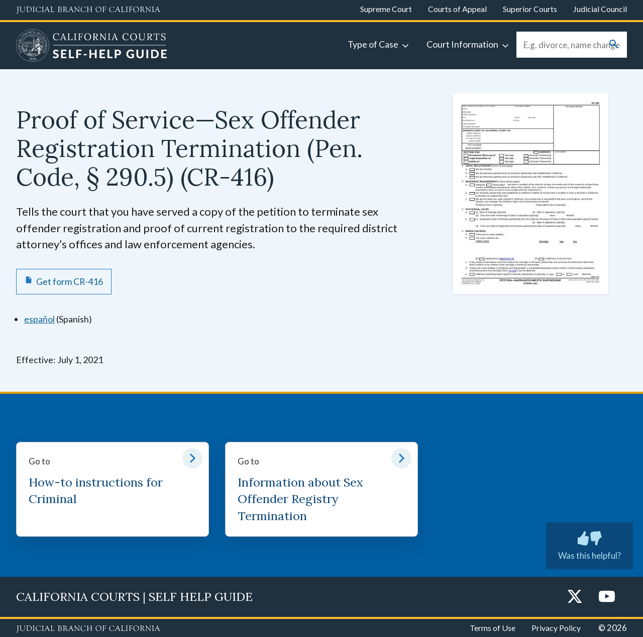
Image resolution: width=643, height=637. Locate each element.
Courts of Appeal (457, 9)
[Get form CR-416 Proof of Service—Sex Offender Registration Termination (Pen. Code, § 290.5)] (64, 281)
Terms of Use (492, 627)
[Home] (91, 46)
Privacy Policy (556, 627)
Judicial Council (600, 9)
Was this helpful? (589, 544)
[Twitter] (575, 597)
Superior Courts (530, 9)
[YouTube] (607, 597)
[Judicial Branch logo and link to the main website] (88, 10)
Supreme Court (386, 9)
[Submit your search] (614, 45)
